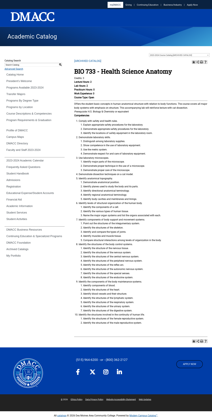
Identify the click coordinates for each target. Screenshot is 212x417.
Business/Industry (173, 4)
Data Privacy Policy (94, 399)
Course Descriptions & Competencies (29, 113)
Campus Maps (15, 136)
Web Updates (145, 399)
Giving (128, 4)
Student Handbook (17, 173)
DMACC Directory (17, 143)
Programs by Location (19, 107)
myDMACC (115, 4)
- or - (102, 360)
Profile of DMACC (17, 130)
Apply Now (192, 4)
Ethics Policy (76, 399)
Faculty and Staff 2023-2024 (23, 149)
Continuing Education (147, 4)
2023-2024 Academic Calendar (25, 160)
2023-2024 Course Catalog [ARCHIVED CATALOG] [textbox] (171, 55)
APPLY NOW (189, 364)
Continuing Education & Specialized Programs (34, 236)
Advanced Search (14, 68)
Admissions (13, 180)
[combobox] (179, 55)
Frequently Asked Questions (23, 167)
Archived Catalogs (17, 249)
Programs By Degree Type (22, 100)
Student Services (16, 212)
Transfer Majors (15, 94)
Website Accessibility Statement (121, 399)
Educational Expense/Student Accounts (30, 193)
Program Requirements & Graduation (28, 120)
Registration (13, 186)
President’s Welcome (19, 81)
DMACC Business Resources (24, 229)
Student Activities (16, 219)
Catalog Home (15, 74)
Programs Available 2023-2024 (25, 87)
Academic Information (19, 206)
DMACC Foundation (18, 242)
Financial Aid (14, 199)
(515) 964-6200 (87, 360)
